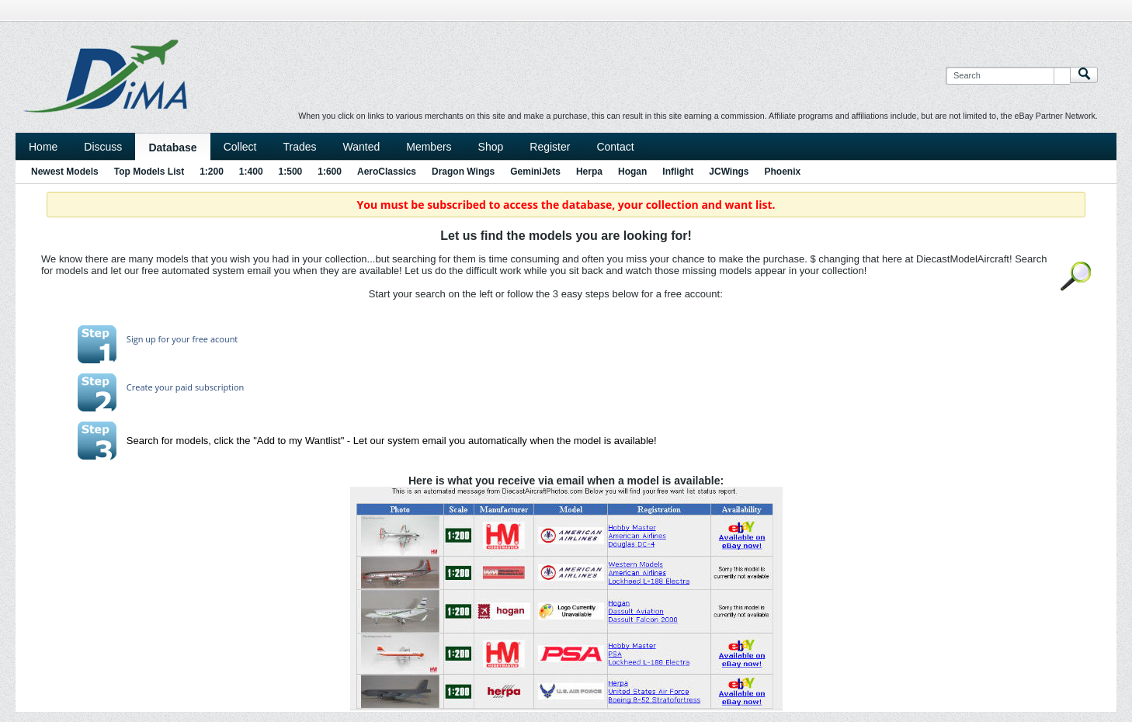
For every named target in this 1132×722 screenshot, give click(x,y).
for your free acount (197, 339)
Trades (299, 147)
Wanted (361, 147)
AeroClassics (386, 171)
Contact (615, 147)
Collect (240, 147)
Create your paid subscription (185, 387)
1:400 (251, 171)
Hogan (632, 171)
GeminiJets (535, 171)
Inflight (677, 171)
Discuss (103, 147)
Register (550, 147)
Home (43, 147)
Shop (491, 147)
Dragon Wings (463, 171)
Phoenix (783, 171)
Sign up (141, 339)
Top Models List (149, 171)
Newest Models (65, 171)
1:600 (330, 171)
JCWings (728, 171)
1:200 (212, 171)
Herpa (589, 171)
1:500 (291, 171)
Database (172, 147)
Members (428, 147)
